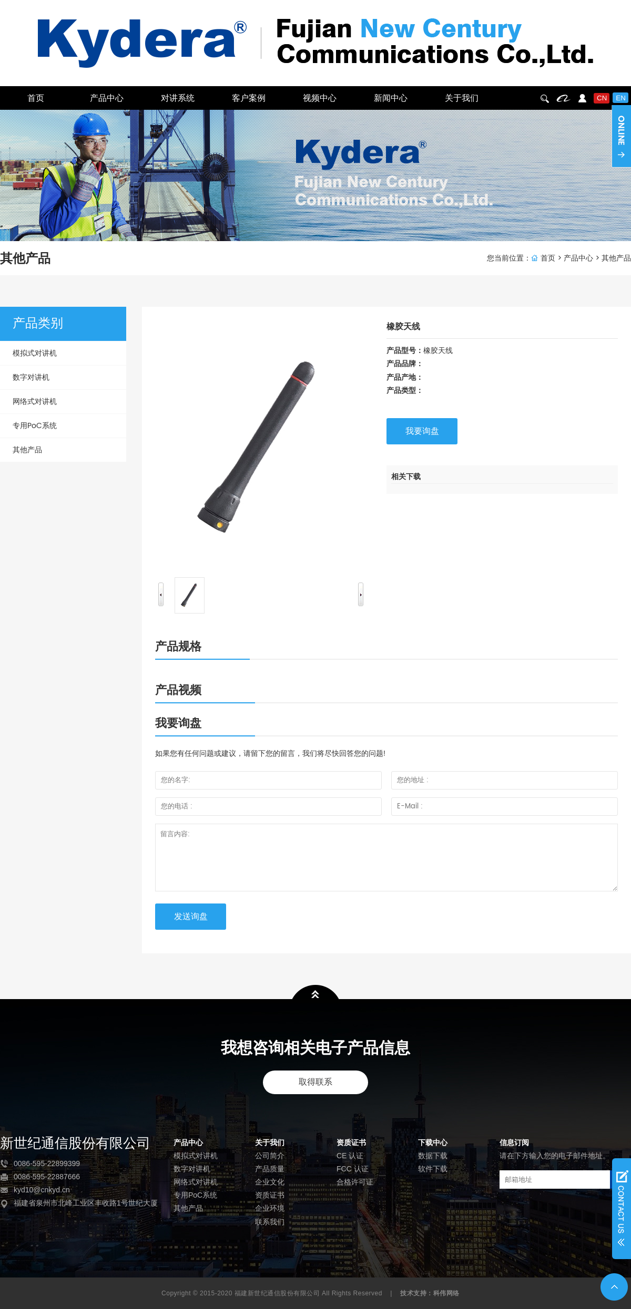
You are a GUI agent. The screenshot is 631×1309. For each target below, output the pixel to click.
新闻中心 (391, 98)
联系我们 (269, 1222)
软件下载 (432, 1169)
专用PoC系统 (35, 426)
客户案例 (249, 98)
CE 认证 (350, 1155)
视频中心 (320, 98)
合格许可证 (355, 1182)
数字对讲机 (31, 377)
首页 (35, 98)
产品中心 (107, 98)
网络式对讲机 (35, 402)
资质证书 (269, 1195)
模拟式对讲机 (35, 353)
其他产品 (616, 258)
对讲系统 (178, 98)
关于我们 (462, 98)
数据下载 (432, 1155)
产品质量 (269, 1169)
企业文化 (269, 1182)
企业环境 (269, 1208)
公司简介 (269, 1155)
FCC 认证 (353, 1169)
